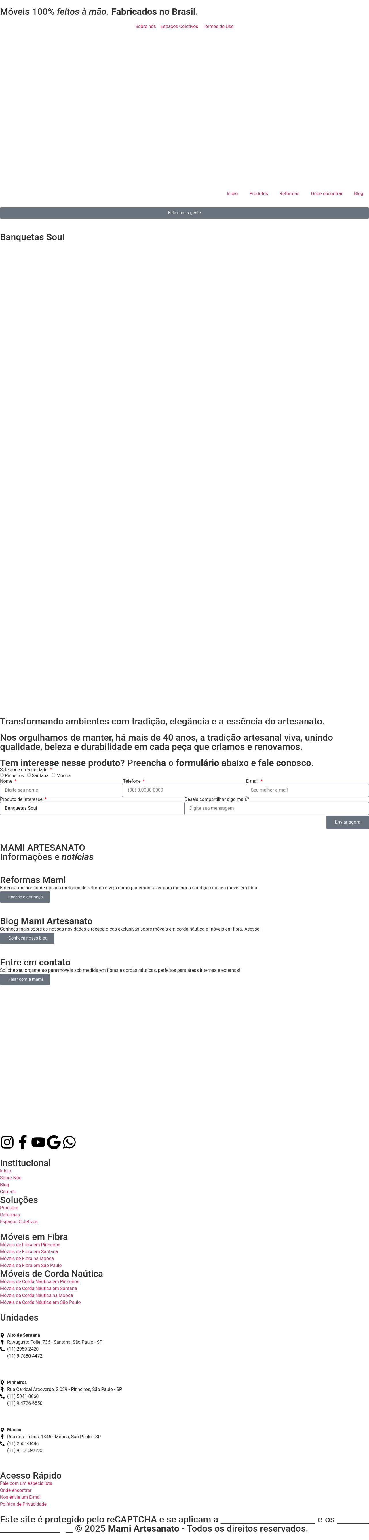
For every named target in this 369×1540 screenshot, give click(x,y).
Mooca (63, 775)
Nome (7, 781)
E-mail (253, 781)
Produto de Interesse (22, 799)
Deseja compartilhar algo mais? (216, 799)
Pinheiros (14, 775)
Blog (358, 193)
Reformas (289, 193)
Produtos (258, 193)
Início (232, 193)
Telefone (132, 781)
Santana (40, 775)
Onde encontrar (327, 193)
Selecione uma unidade (24, 769)
